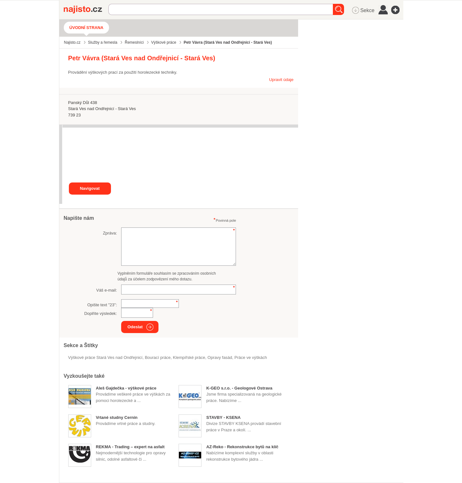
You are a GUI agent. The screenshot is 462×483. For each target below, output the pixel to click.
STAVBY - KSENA (223, 417)
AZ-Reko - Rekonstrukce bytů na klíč (242, 446)
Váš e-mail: (106, 290)
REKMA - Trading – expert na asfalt (130, 446)
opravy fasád (220, 357)
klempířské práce (189, 357)
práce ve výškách (250, 357)
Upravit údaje (281, 79)
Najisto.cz (86, 9)
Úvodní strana (87, 27)
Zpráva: (110, 233)
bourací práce (158, 357)
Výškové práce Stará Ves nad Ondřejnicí (105, 357)
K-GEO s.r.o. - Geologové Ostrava (239, 388)
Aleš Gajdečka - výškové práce (126, 388)
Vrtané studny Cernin (117, 417)
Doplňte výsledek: (100, 313)
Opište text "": (102, 304)
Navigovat (89, 188)
